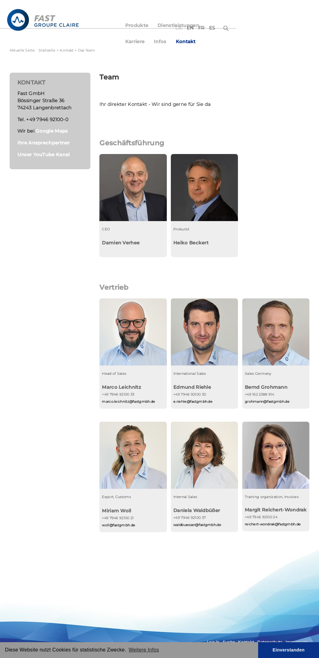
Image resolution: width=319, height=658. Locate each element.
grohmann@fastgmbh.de (267, 401)
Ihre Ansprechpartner (43, 143)
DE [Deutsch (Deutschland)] (259, 12)
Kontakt (271, 25)
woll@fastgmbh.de (118, 525)
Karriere (220, 25)
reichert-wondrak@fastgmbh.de (273, 524)
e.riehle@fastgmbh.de (192, 401)
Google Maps (52, 131)
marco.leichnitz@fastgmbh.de (128, 401)
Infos (245, 25)
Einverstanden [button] (289, 649)
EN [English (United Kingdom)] (270, 12)
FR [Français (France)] (282, 12)
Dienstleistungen (181, 25)
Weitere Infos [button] (144, 649)
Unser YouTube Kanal (43, 154)
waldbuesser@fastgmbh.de (197, 525)
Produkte (139, 25)
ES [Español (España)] (292, 12)
